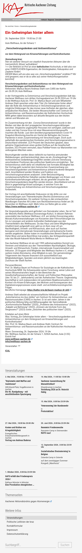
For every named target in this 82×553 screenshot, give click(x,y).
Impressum (12, 530)
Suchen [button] (64, 545)
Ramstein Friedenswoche (52, 427)
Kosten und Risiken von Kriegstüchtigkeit (15, 429)
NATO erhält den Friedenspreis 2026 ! (19, 478)
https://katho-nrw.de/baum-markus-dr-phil (49, 290)
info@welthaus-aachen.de (18, 341)
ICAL (7, 351)
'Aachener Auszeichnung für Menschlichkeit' (53, 382)
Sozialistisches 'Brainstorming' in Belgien (55, 453)
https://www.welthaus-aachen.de (22, 206)
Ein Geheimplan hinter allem (29, 32)
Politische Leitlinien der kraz (20, 522)
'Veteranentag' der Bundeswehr (54, 405)
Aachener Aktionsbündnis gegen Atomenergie (28, 501)
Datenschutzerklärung (17, 534)
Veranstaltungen (15, 518)
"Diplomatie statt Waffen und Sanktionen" (18, 382)
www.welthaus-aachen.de (19, 339)
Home (16, 26)
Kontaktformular (15, 526)
